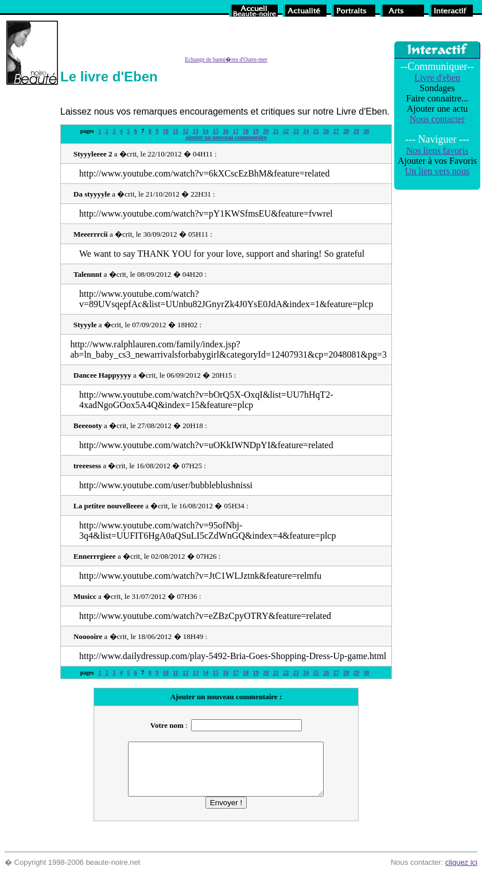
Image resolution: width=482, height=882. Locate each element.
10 (166, 131)
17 (236, 131)
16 (225, 131)
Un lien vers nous (437, 171)
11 (175, 131)
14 (205, 131)
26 (326, 131)
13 (196, 131)
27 (336, 131)
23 (296, 131)
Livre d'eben (437, 78)
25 (316, 131)
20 (266, 131)
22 (286, 131)
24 (306, 131)
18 (245, 131)
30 (366, 131)
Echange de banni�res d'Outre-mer (226, 59)
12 (185, 131)
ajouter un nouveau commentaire (226, 137)
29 (356, 131)
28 (346, 131)
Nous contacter (437, 119)
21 (276, 131)
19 (256, 131)
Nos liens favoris (437, 150)
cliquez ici (461, 872)
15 (216, 131)
